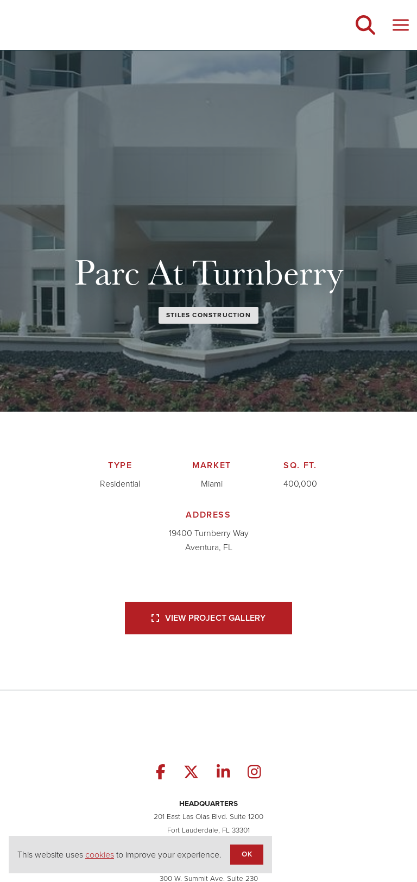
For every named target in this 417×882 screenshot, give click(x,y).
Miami (212, 483)
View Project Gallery (208, 618)
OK (246, 853)
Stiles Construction (208, 315)
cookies (99, 854)
